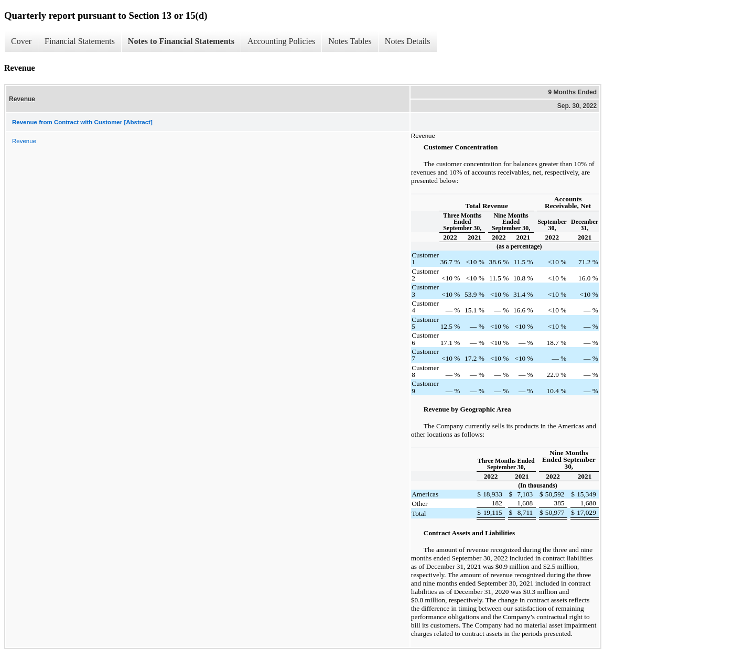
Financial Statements (80, 41)
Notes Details (407, 41)
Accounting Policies (281, 41)
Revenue (24, 141)
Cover (21, 41)
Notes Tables (350, 41)
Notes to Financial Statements (181, 41)
